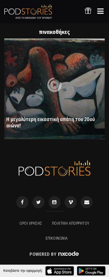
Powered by (54, 254)
